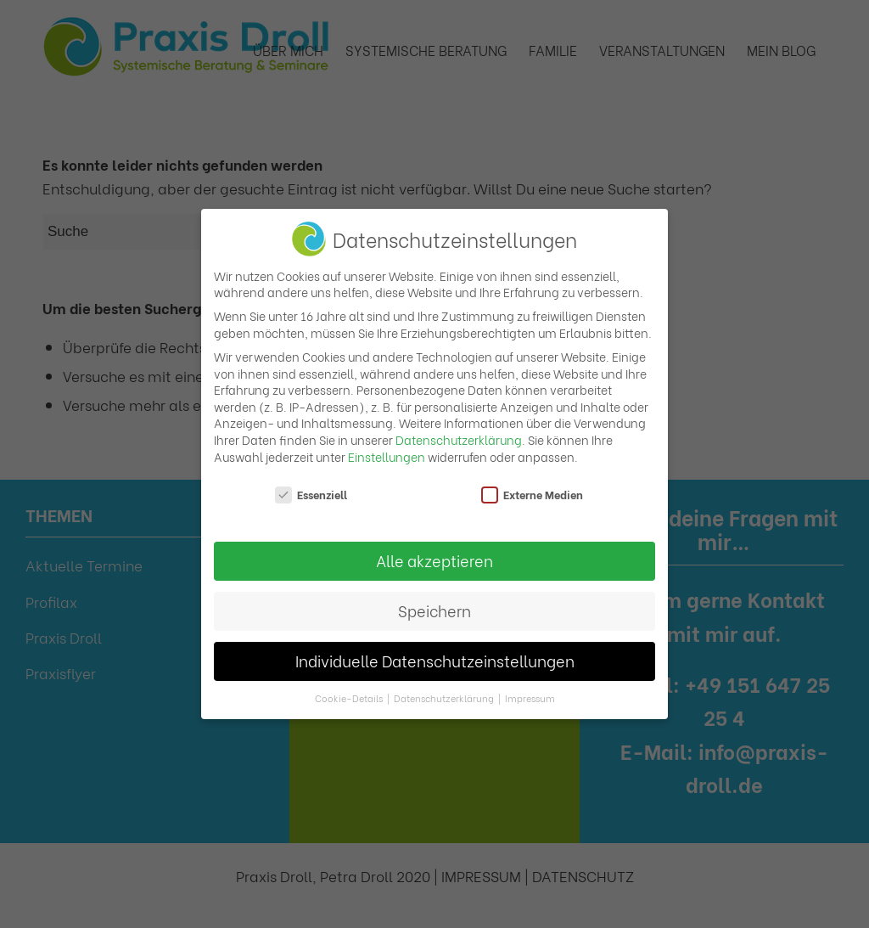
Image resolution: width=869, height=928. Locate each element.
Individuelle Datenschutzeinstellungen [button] (435, 661)
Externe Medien (532, 494)
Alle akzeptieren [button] (434, 560)
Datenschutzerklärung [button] (445, 698)
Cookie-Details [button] (350, 698)
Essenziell (311, 494)
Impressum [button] (530, 698)
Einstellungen (386, 456)
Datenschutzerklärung (458, 439)
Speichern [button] (434, 610)
